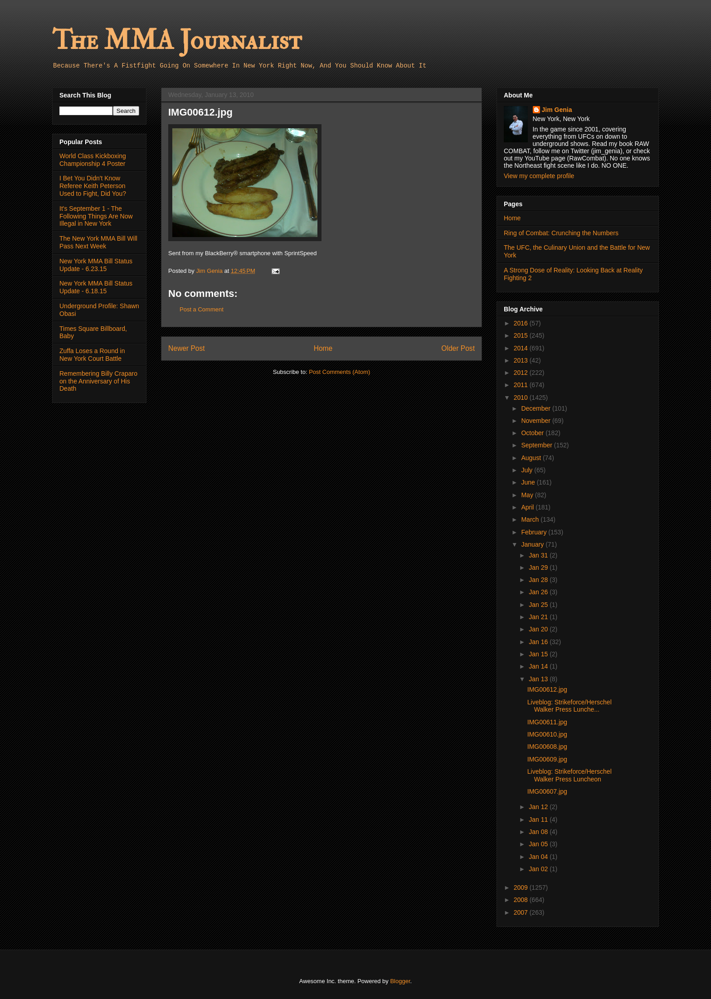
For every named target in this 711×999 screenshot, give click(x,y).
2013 (522, 360)
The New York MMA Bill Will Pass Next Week (98, 242)
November (536, 420)
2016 (522, 323)
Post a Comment (202, 309)
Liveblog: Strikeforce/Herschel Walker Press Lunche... (569, 705)
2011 (522, 384)
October (533, 432)
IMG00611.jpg (547, 722)
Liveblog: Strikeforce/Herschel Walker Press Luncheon (569, 775)
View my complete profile (539, 175)
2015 (522, 335)
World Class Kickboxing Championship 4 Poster (92, 159)
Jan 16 (539, 641)
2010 (522, 397)
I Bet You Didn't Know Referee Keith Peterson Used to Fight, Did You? (92, 186)
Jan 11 (539, 819)
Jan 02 (539, 869)
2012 (522, 372)
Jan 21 (539, 617)
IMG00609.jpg (547, 759)
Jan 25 (539, 604)
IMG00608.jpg (547, 746)
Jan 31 (539, 555)
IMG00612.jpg (547, 689)
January (533, 544)
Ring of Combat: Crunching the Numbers (561, 233)
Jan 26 (539, 592)
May (528, 495)
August (531, 457)
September (537, 445)
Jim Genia (557, 109)
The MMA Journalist (177, 41)
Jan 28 (539, 579)
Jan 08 (539, 831)
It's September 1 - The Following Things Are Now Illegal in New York (96, 216)
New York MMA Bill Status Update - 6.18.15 (95, 287)
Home (323, 348)
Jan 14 (539, 666)
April (528, 507)
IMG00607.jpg (547, 791)
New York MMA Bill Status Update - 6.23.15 (95, 264)
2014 (522, 348)
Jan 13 (539, 679)
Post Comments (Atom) (339, 372)
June (528, 482)
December (536, 408)
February (534, 532)
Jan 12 (539, 806)
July (527, 470)
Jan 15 (539, 654)
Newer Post (186, 348)
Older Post (458, 348)
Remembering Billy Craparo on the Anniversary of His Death (98, 381)
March (531, 519)
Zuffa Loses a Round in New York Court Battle (92, 354)
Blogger (400, 981)
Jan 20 (539, 629)
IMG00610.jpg (547, 734)
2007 (522, 912)
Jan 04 (539, 856)
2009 (522, 887)
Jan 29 (539, 567)
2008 (522, 899)
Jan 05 (539, 844)
